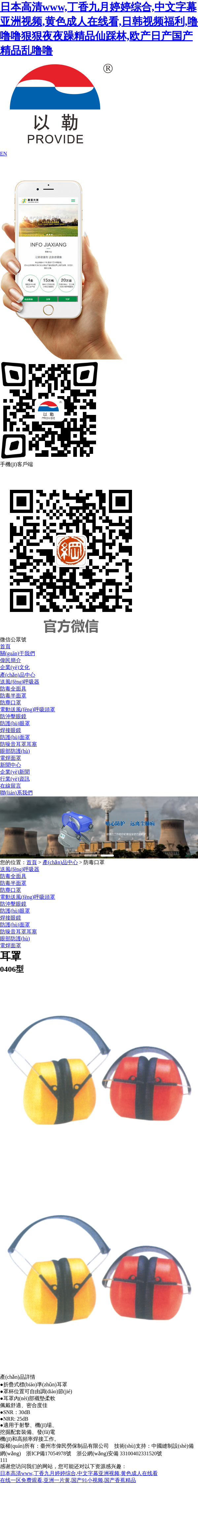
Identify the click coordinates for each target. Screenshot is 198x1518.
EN (3, 153)
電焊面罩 (10, 758)
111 (4, 1460)
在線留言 (10, 786)
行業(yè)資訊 (15, 779)
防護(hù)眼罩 (15, 723)
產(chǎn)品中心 (17, 675)
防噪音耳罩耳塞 (18, 744)
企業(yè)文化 (15, 667)
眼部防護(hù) (15, 751)
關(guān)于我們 (17, 653)
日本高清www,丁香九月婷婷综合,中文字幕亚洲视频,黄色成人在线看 (79, 1473)
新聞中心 (10, 765)
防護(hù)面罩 (15, 737)
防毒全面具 (13, 689)
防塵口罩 (10, 702)
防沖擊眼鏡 (13, 716)
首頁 (5, 646)
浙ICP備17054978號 (48, 1453)
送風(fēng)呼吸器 (19, 682)
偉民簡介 (10, 660)
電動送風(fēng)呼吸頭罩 (27, 709)
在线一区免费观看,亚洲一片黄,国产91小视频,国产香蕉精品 (68, 1480)
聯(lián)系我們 (16, 792)
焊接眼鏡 (10, 730)
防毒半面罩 (13, 695)
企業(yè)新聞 (15, 772)
